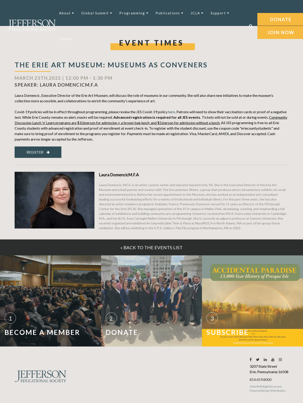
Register (38, 152)
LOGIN (65, 39)
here (171, 112)
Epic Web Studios (275, 390)
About (66, 13)
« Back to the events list (151, 247)
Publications (170, 13)
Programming (134, 13)
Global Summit (96, 13)
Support (220, 13)
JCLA (197, 13)
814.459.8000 (261, 379)
